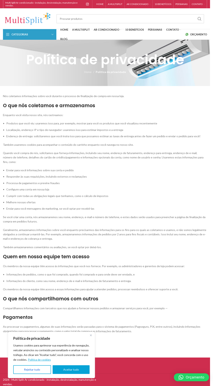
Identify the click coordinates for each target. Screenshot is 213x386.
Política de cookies (39, 359)
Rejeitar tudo (32, 369)
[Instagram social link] (87, 4)
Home (88, 72)
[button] (191, 377)
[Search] (130, 18)
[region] (51, 355)
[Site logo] (27, 18)
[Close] (90, 335)
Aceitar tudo (71, 369)
